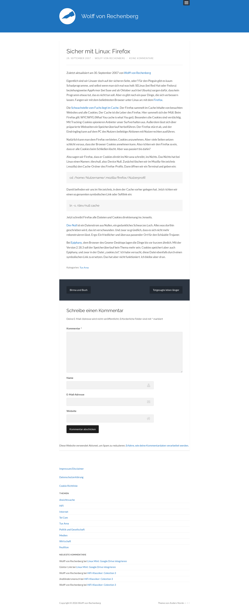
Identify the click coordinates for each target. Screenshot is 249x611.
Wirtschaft (65, 541)
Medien (63, 535)
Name (69, 377)
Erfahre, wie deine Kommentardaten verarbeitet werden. (157, 445)
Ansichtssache (67, 499)
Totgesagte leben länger (166, 289)
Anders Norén (177, 602)
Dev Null (71, 225)
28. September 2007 (78, 58)
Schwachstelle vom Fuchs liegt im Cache (94, 108)
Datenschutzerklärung (71, 477)
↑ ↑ (188, 602)
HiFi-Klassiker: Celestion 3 (101, 572)
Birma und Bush (79, 289)
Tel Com (63, 517)
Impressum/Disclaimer (71, 468)
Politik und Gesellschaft (72, 529)
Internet (63, 511)
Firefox (158, 100)
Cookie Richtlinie (68, 485)
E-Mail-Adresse (75, 394)
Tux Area (84, 267)
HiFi (61, 505)
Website (71, 410)
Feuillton (64, 546)
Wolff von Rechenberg (110, 16)
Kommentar (74, 328)
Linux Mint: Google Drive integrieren (107, 560)
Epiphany (76, 242)
